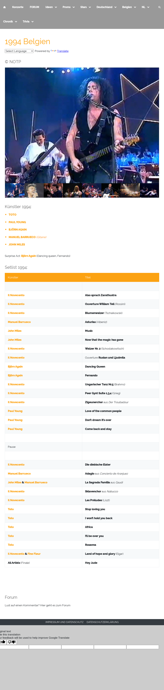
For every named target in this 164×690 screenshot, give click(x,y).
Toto (11, 509)
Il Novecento (16, 295)
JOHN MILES (17, 244)
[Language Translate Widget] (19, 51)
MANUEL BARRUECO (22, 237)
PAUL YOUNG (17, 222)
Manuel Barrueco (19, 322)
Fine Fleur (34, 553)
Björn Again (28, 255)
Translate (60, 51)
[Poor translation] (12, 642)
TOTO (12, 214)
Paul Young (15, 411)
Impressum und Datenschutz (64, 622)
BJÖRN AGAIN (18, 229)
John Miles (14, 330)
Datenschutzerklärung (103, 622)
